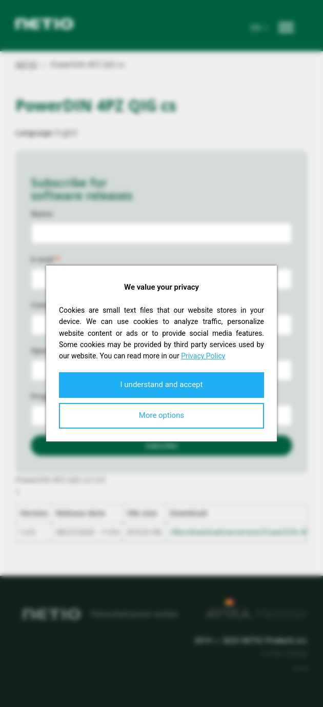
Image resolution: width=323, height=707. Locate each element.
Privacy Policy (203, 356)
